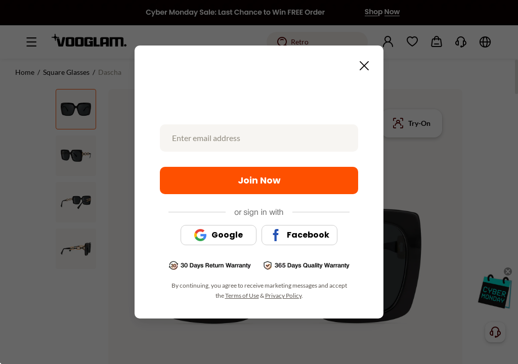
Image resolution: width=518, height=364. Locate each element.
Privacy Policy (283, 295)
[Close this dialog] (361, 62)
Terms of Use (242, 295)
